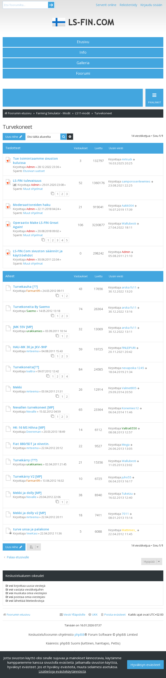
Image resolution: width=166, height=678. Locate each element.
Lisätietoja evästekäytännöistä (62, 671)
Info (83, 52)
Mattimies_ (129, 530)
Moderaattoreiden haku (31, 205)
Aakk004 (128, 205)
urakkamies (34, 331)
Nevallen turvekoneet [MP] (33, 407)
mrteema (32, 351)
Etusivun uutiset (34, 171)
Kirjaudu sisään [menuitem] (151, 5)
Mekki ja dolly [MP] (27, 493)
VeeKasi (32, 533)
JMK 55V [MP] (23, 327)
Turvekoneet (17, 126)
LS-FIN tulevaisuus (27, 180)
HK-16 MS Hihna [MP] (29, 427)
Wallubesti (129, 223)
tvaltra (30, 371)
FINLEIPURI (129, 348)
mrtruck (127, 159)
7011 (125, 514)
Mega (126, 445)
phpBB (79, 635)
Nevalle (31, 411)
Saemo (31, 311)
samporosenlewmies (136, 181)
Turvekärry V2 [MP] (27, 476)
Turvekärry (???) (25, 460)
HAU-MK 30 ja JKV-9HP (30, 347)
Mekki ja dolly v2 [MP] (29, 513)
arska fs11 (129, 287)
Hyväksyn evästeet (145, 664)
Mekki (17, 387)
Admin (30, 167)
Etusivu (83, 41)
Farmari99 (33, 291)
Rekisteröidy (128, 5)
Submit (51, 4)
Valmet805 (129, 388)
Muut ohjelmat (33, 189)
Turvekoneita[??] (26, 367)
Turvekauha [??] (25, 286)
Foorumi (83, 73)
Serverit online (106, 5)
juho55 (126, 477)
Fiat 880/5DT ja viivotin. (31, 444)
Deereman (33, 432)
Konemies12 (130, 408)
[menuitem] (113, 614)
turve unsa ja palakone (31, 529)
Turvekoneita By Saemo (31, 307)
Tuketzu (127, 494)
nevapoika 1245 (133, 368)
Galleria (83, 62)
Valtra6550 (129, 428)
